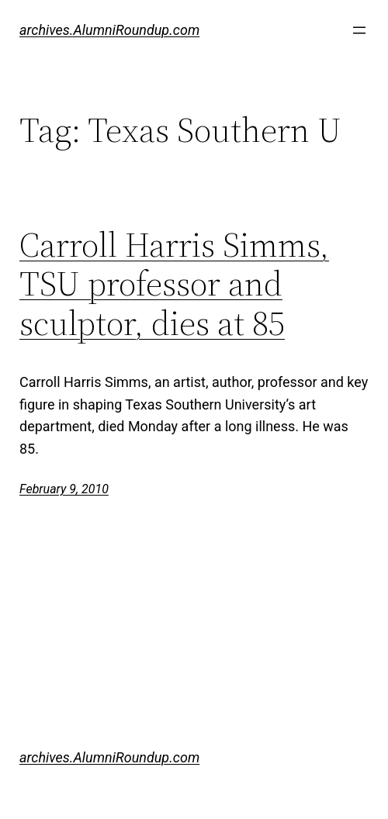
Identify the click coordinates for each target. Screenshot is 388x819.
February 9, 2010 (64, 489)
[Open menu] (359, 30)
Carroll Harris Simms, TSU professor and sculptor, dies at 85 (174, 285)
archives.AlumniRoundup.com (109, 30)
